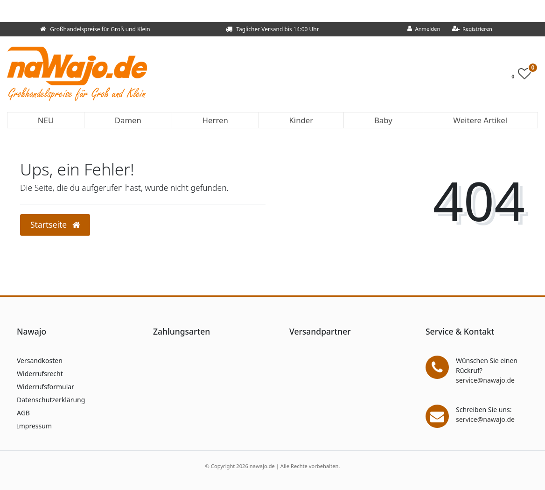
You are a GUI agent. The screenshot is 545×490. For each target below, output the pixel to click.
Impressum (34, 425)
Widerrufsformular (45, 386)
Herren (215, 120)
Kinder (301, 120)
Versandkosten (40, 360)
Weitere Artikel (480, 120)
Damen (128, 120)
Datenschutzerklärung (51, 399)
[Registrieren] (472, 29)
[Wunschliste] (524, 75)
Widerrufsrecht (40, 373)
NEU (46, 120)
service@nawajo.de (485, 380)
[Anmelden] (424, 29)
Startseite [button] (55, 224)
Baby (383, 120)
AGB (23, 412)
